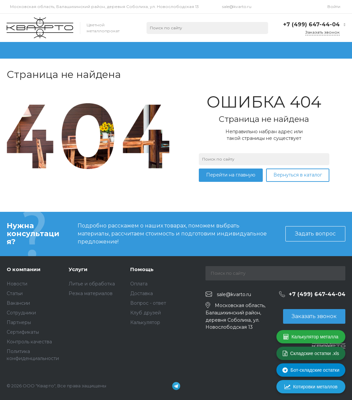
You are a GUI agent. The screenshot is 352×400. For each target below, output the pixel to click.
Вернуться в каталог (297, 175)
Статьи (15, 293)
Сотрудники (21, 313)
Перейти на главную (230, 175)
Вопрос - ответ (148, 303)
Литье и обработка (92, 284)
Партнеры (19, 322)
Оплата (139, 284)
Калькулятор (145, 322)
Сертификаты (23, 332)
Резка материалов (91, 293)
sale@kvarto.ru (236, 6)
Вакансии (18, 303)
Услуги (78, 269)
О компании (24, 269)
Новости (17, 284)
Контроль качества (29, 342)
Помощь (142, 269)
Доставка (141, 293)
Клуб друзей (145, 313)
